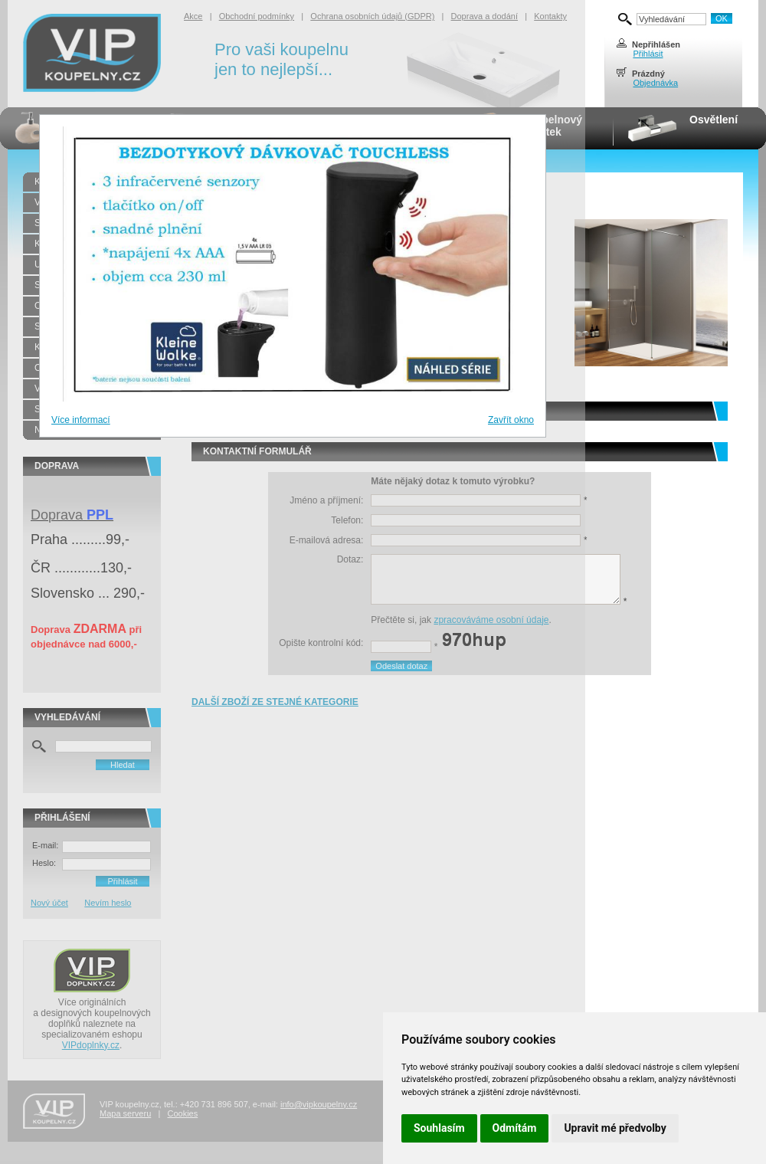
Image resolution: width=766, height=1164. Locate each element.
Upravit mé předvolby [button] (615, 1128)
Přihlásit (648, 53)
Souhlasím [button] (439, 1128)
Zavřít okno (511, 420)
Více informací (80, 420)
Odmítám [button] (515, 1128)
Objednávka (655, 82)
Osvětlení (713, 119)
